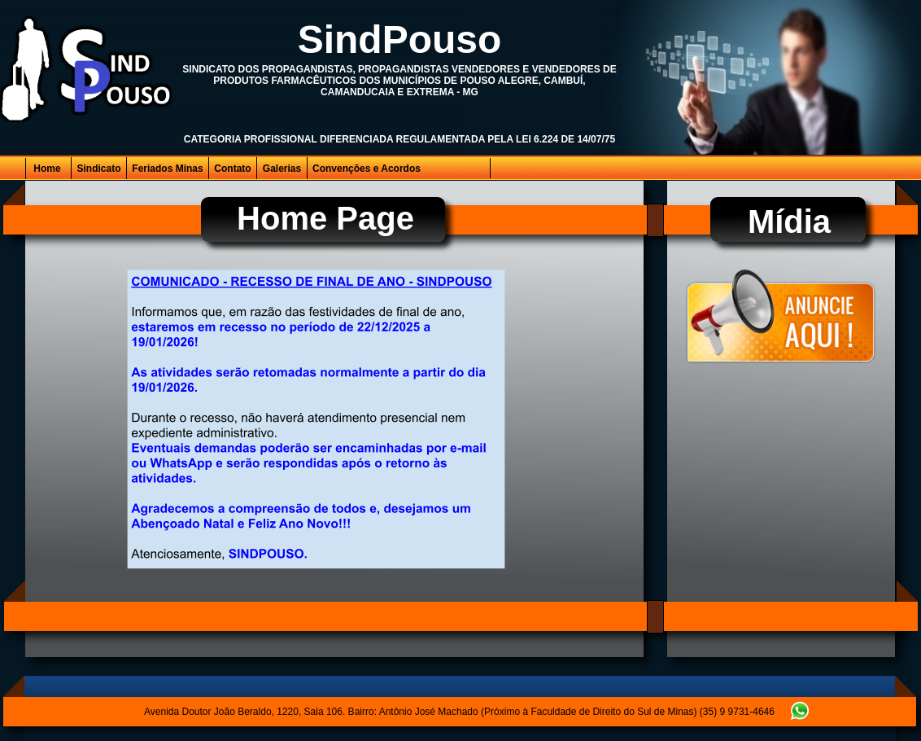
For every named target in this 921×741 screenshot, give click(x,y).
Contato (232, 168)
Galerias (282, 168)
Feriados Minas (167, 168)
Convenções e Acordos (366, 168)
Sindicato (98, 168)
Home (46, 168)
